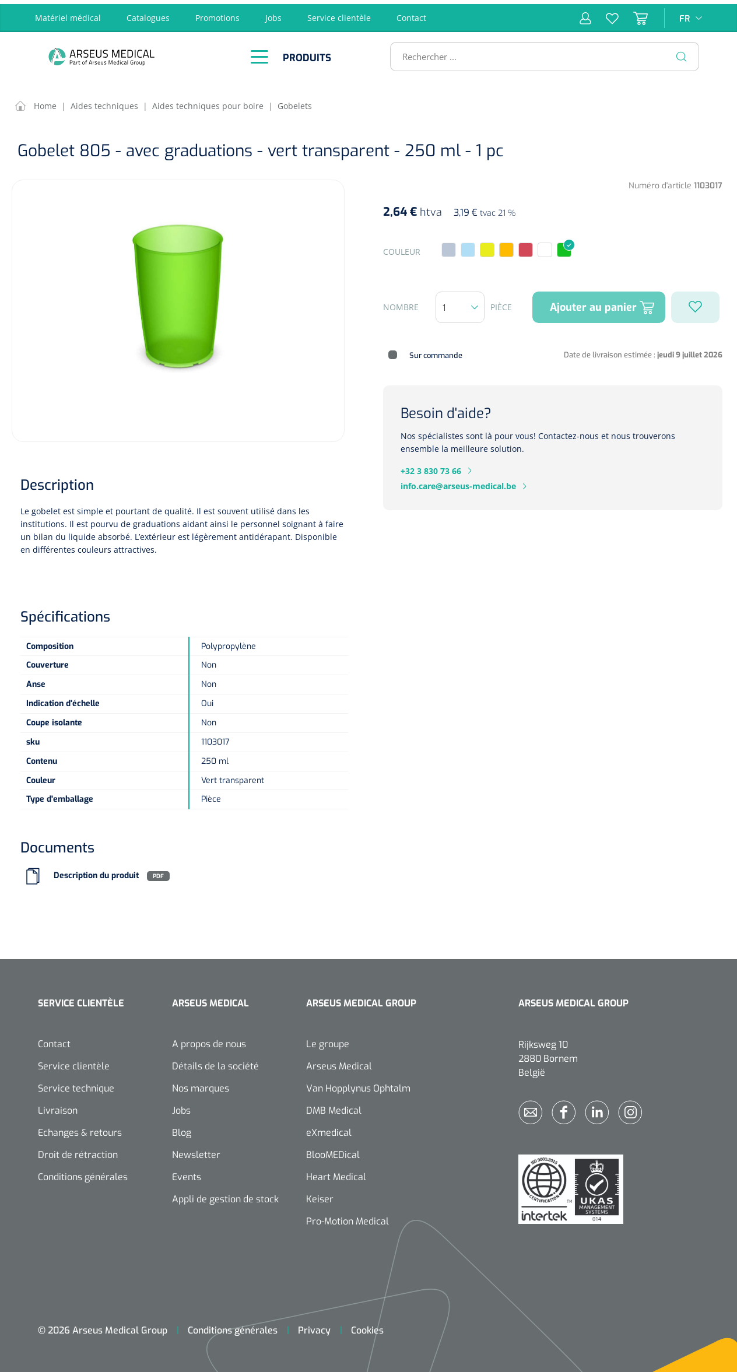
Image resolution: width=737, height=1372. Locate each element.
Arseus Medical (339, 1063)
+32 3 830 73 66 (431, 466)
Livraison (58, 1107)
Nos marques (200, 1085)
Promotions (217, 13)
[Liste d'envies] (605, 14)
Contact (411, 13)
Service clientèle (339, 13)
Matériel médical (68, 13)
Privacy (314, 1327)
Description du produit (96, 872)
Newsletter (196, 1151)
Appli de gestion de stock (225, 1195)
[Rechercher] (681, 52)
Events (186, 1173)
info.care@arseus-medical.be (458, 482)
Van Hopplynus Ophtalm (358, 1085)
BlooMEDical (333, 1151)
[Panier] (633, 14)
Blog (181, 1129)
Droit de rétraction (78, 1151)
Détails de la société (215, 1063)
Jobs (273, 13)
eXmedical (329, 1129)
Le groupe (327, 1040)
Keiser (320, 1195)
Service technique (76, 1085)
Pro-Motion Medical (347, 1218)
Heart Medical (336, 1173)
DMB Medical (334, 1107)
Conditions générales (83, 1173)
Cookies (367, 1327)
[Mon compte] (585, 14)
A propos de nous (209, 1040)
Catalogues (148, 13)
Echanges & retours (80, 1129)
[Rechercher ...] (539, 52)
